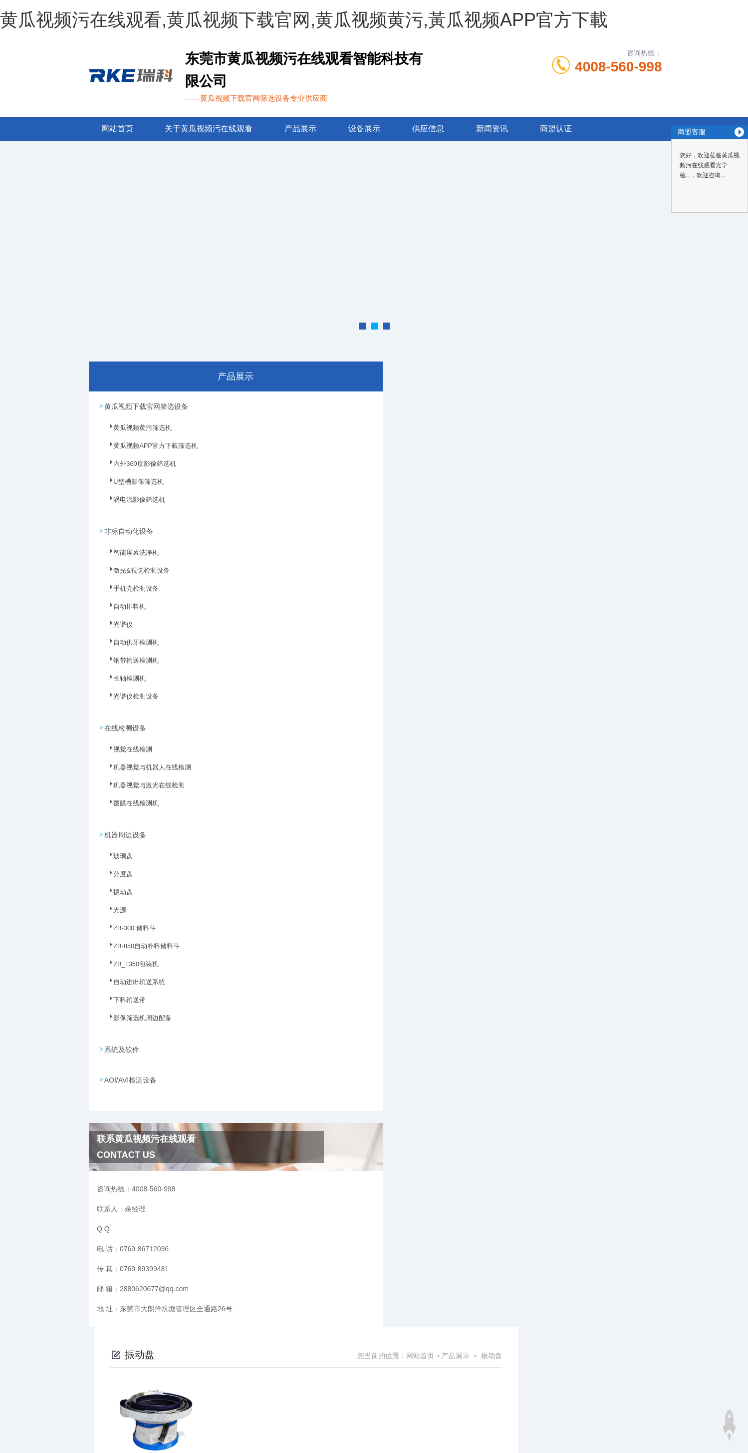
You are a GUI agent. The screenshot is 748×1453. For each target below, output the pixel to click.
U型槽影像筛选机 (132, 485)
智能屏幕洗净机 (130, 554)
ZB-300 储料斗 (128, 927)
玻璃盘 (118, 855)
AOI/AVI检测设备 (130, 1071)
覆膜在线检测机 (130, 803)
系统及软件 (121, 1043)
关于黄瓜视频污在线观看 (208, 128)
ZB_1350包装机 (130, 963)
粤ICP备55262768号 (472, 1393)
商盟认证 (556, 128)
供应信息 (428, 128)
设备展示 (364, 128)
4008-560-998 (618, 66)
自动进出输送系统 (133, 981)
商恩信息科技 (391, 1425)
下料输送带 (124, 999)
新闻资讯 (492, 128)
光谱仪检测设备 (130, 698)
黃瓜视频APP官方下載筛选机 (148, 449)
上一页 (421, 536)
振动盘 (118, 891)
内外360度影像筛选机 (138, 467)
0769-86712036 (312, 1377)
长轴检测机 (124, 680)
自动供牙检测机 (130, 644)
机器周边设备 (125, 829)
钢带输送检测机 (130, 662)
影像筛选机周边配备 (136, 1017)
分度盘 (118, 873)
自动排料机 (124, 608)
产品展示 (300, 128)
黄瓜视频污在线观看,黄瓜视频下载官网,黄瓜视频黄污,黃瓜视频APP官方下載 (304, 19)
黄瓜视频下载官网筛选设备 (146, 405)
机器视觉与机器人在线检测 (145, 767)
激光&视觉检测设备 (135, 572)
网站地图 (14, 1447)
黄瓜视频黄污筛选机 (136, 431)
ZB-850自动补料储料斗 (139, 945)
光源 (115, 909)
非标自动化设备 (128, 529)
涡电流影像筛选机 (133, 503)
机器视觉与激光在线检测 (142, 785)
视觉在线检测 (127, 749)
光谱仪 (118, 626)
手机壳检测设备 (130, 590)
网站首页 (117, 128)
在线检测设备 (125, 724)
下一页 (479, 536)
